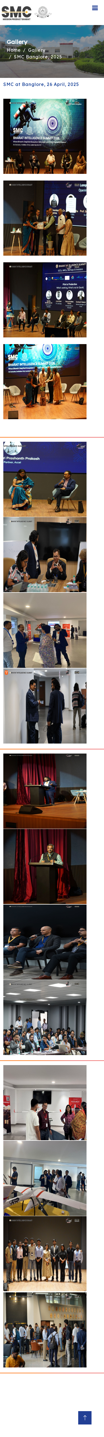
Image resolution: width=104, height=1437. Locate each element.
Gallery (36, 50)
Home (14, 50)
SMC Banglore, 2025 (38, 57)
